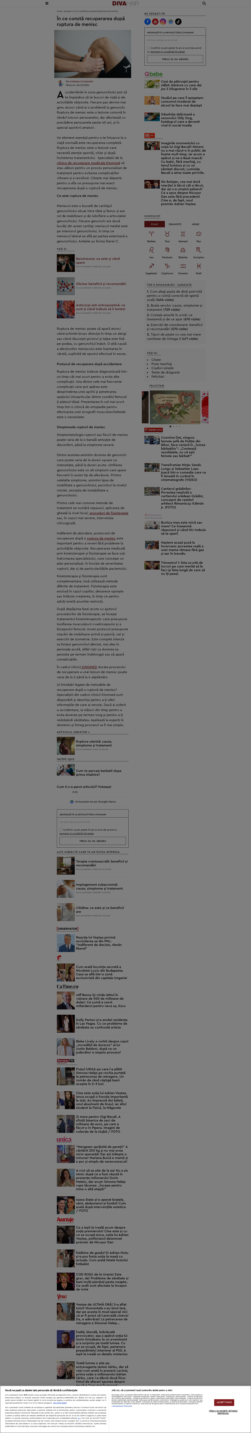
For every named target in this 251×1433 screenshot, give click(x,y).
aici (79, 1418)
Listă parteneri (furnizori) (122, 1406)
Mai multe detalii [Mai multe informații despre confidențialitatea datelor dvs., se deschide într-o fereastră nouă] (60, 1403)
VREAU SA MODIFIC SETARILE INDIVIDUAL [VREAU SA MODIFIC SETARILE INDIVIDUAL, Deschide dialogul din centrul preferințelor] (223, 1412)
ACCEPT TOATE (224, 1402)
